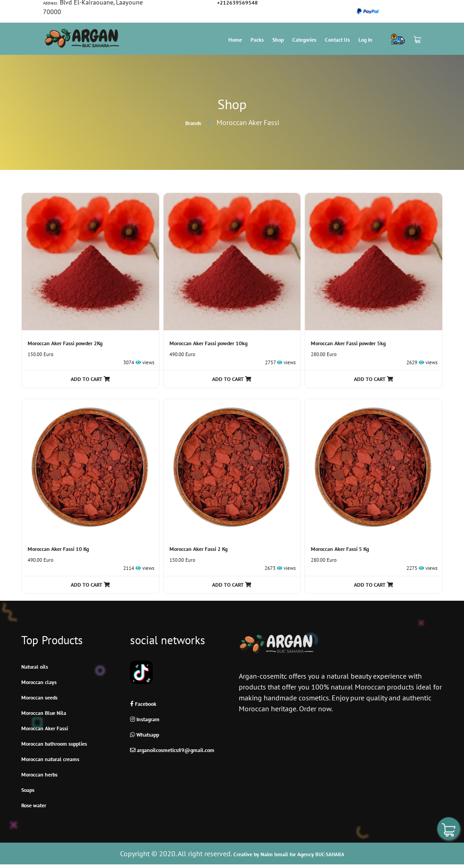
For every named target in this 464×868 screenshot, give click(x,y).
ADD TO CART (90, 379)
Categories (304, 39)
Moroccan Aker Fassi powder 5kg (348, 343)
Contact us (337, 39)
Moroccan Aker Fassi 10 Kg (58, 548)
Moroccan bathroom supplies (54, 743)
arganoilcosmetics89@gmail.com (172, 750)
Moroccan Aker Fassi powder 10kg (208, 343)
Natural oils (34, 666)
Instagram (145, 719)
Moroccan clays (39, 682)
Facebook (143, 703)
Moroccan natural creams (50, 759)
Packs (257, 39)
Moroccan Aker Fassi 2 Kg (198, 548)
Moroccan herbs (39, 774)
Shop (278, 39)
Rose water (33, 805)
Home (235, 39)
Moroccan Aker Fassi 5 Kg (340, 548)
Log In (365, 39)
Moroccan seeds (39, 697)
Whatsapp (144, 734)
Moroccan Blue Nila (43, 712)
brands (193, 123)
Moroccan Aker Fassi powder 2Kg (65, 343)
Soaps (27, 789)
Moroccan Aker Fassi (44, 728)
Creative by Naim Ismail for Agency (288, 854)
